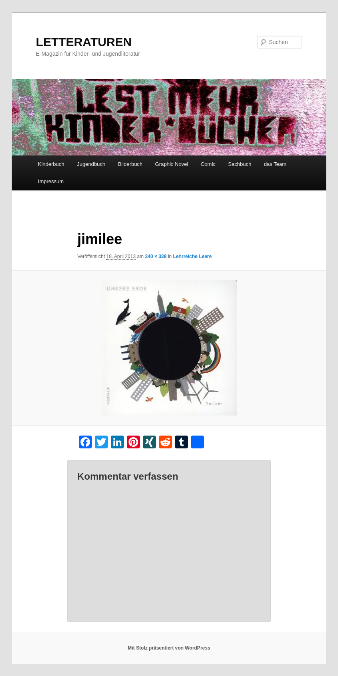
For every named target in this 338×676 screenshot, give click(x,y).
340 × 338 (156, 256)
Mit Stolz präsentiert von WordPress (169, 648)
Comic (208, 164)
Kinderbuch (51, 164)
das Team (275, 164)
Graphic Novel (171, 164)
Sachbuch (239, 164)
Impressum (51, 181)
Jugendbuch (91, 164)
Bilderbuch (130, 164)
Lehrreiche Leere (192, 256)
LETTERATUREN (84, 41)
